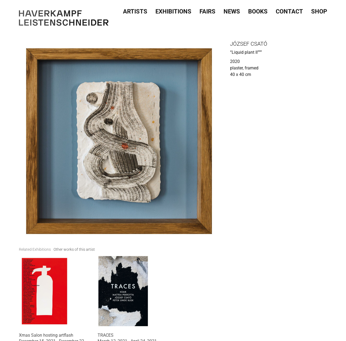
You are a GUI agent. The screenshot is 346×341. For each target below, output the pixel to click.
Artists (135, 9)
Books (258, 9)
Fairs (207, 9)
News (232, 9)
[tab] (35, 249)
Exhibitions (173, 9)
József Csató (248, 44)
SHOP (319, 9)
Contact (289, 9)
